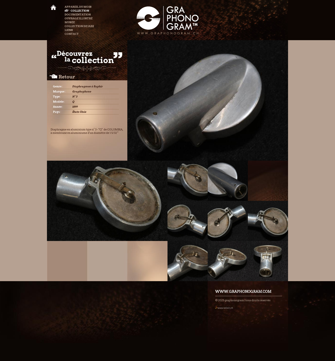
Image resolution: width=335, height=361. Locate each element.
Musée (70, 22)
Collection (77, 10)
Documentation (78, 14)
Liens (69, 30)
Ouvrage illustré (78, 18)
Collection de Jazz (79, 26)
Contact (72, 34)
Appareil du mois (78, 6)
